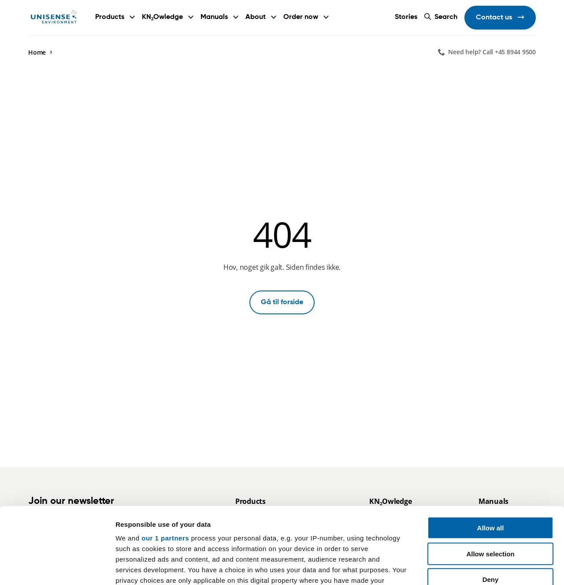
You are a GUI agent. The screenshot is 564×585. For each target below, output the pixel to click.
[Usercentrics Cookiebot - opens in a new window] (57, 567)
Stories (406, 17)
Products (109, 17)
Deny (490, 500)
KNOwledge (162, 17)
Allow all (490, 449)
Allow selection (490, 474)
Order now (300, 17)
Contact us (495, 17)
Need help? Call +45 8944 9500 (492, 52)
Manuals (214, 17)
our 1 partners (165, 459)
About (255, 17)
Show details (462, 567)
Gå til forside (282, 302)
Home (37, 52)
